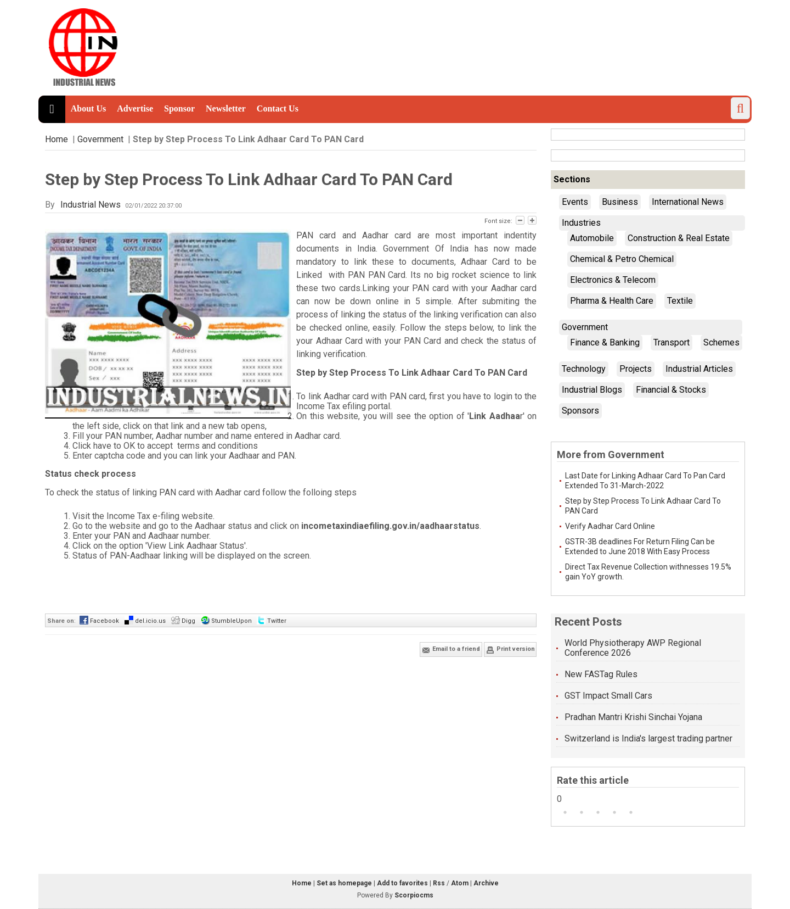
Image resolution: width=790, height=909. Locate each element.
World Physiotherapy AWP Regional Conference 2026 (633, 648)
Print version (510, 649)
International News (688, 202)
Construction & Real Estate (679, 238)
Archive (486, 883)
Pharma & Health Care (611, 300)
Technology (584, 369)
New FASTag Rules (601, 674)
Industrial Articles (699, 369)
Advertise (135, 108)
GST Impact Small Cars (608, 695)
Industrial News (90, 204)
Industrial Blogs (592, 389)
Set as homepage (344, 883)
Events (575, 202)
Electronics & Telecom (613, 280)
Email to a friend (451, 649)
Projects (635, 369)
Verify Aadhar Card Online (610, 526)
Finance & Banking (605, 342)
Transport (671, 342)
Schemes (721, 342)
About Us (88, 108)
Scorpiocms (413, 895)
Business (620, 202)
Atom (460, 883)
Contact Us (277, 108)
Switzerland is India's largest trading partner (648, 738)
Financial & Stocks (671, 389)
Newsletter (226, 108)
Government (100, 139)
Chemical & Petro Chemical (622, 259)
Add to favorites (402, 883)
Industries (581, 223)
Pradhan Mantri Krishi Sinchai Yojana (633, 717)
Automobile (592, 238)
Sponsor (179, 108)
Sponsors (580, 410)
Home (56, 139)
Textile (680, 300)
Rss (439, 883)
